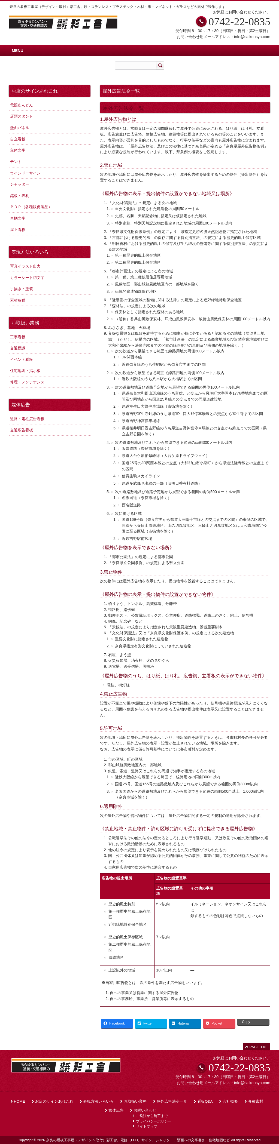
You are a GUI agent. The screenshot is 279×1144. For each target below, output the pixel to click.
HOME (19, 1101)
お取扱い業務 (135, 1101)
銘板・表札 (19, 195)
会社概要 (230, 1101)
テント (16, 161)
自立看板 (17, 139)
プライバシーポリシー (153, 1121)
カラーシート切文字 (27, 277)
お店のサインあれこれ (54, 1101)
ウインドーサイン (25, 173)
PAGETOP (258, 1047)
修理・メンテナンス (27, 382)
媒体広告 (116, 1110)
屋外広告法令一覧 (172, 1101)
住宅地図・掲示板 (25, 370)
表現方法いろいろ (98, 1101)
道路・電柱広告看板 (27, 419)
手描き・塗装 (21, 289)
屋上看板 (17, 229)
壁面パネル (19, 127)
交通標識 (17, 348)
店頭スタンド (21, 116)
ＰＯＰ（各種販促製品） (31, 207)
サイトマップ (146, 1126)
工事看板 (17, 337)
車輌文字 (17, 218)
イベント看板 (21, 359)
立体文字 (17, 150)
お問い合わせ (145, 1110)
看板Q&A (205, 1101)
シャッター (19, 184)
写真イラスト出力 (25, 266)
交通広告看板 (21, 430)
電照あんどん (21, 105)
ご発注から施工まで (152, 1116)
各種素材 (255, 1101)
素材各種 (17, 300)
